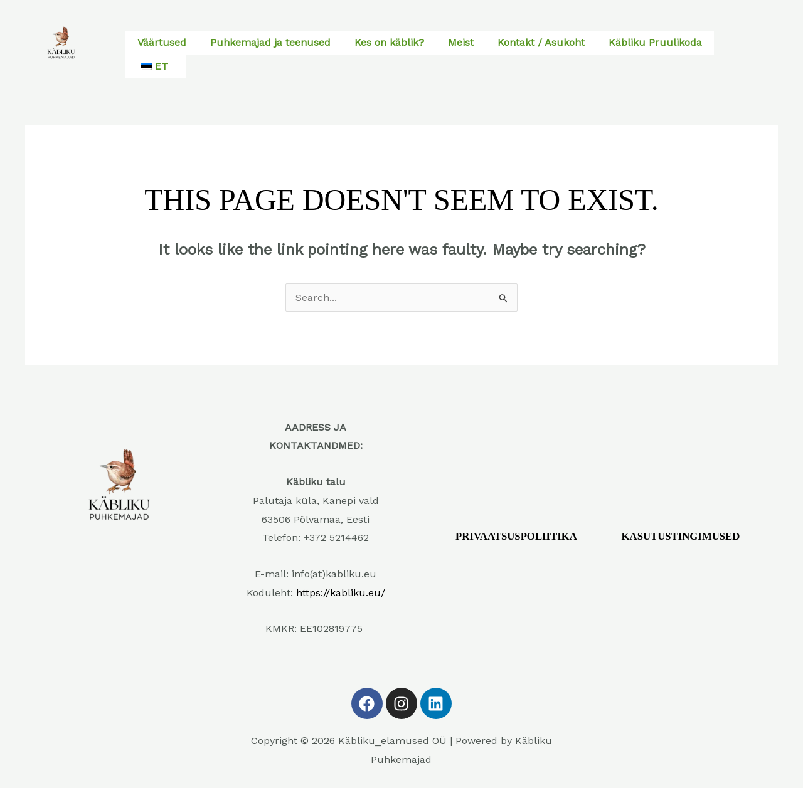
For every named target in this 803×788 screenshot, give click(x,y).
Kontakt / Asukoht (541, 42)
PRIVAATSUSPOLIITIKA (517, 537)
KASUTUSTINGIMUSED (682, 537)
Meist (461, 42)
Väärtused (161, 42)
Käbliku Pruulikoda (655, 42)
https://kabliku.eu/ (340, 593)
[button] (155, 66)
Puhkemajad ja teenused (270, 42)
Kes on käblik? (389, 42)
